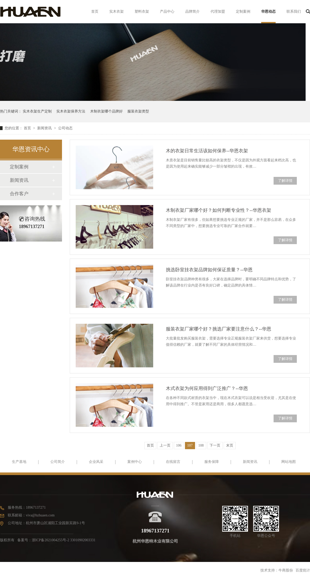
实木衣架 (116, 11)
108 (201, 445)
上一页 (165, 445)
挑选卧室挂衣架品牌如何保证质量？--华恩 (209, 269)
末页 (229, 445)
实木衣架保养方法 (70, 111)
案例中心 (134, 462)
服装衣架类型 (138, 111)
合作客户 (19, 193)
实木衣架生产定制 (37, 111)
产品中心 (167, 11)
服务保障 (211, 462)
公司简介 (57, 462)
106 (179, 445)
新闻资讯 (45, 128)
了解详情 (285, 181)
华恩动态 (268, 11)
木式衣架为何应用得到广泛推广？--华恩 (207, 388)
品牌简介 (192, 11)
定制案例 (243, 11)
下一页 (215, 445)
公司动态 (65, 128)
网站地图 (288, 462)
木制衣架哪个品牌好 (106, 111)
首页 (94, 11)
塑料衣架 (142, 11)
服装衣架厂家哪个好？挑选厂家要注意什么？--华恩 (218, 329)
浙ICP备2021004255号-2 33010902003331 (64, 540)
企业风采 (96, 462)
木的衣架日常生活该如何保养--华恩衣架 (207, 150)
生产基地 (19, 462)
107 (190, 445)
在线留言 (173, 462)
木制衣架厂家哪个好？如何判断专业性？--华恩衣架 (218, 210)
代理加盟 (218, 11)
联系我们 (293, 11)
